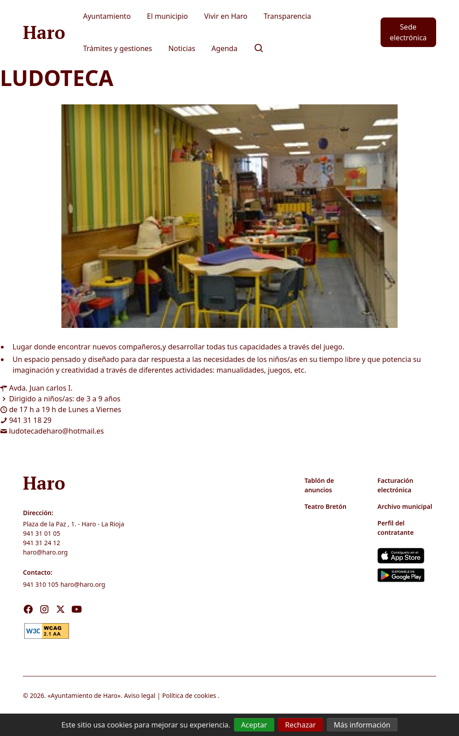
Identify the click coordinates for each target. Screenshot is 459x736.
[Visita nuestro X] (60, 609)
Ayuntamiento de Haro (84, 695)
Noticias (181, 48)
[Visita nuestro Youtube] (76, 609)
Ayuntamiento (106, 16)
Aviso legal (140, 695)
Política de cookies (189, 695)
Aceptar (254, 725)
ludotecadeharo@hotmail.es (56, 431)
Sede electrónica (408, 32)
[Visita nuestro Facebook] (28, 609)
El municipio (167, 16)
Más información (362, 725)
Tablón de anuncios (319, 485)
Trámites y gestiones (117, 48)
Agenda (225, 48)
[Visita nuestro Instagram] (44, 609)
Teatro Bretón (325, 506)
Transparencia (287, 16)
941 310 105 (40, 584)
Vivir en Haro (225, 16)
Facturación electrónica (395, 485)
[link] (46, 630)
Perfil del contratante (395, 528)
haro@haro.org (45, 552)
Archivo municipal (404, 506)
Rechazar (300, 725)
